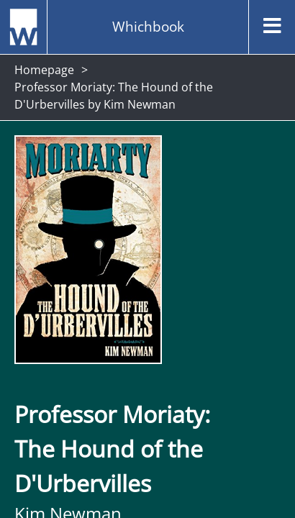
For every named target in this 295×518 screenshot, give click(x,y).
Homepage (44, 70)
